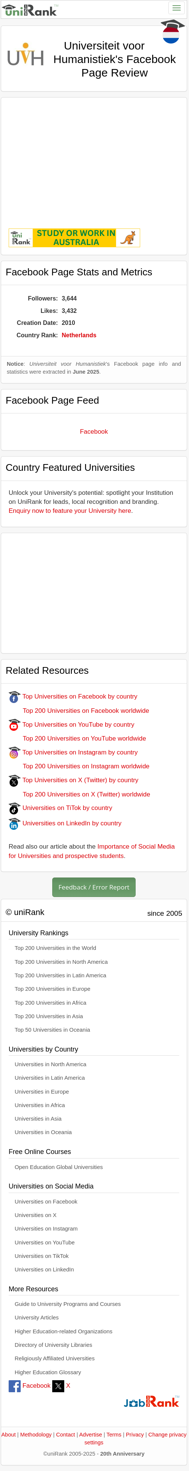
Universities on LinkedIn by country (65, 823)
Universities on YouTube (45, 1243)
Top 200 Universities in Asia (49, 1016)
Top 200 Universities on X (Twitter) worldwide (79, 794)
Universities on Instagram (46, 1229)
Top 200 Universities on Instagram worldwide (79, 766)
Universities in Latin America (50, 1078)
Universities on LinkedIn (44, 1270)
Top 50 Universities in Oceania (52, 1030)
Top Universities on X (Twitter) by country (73, 780)
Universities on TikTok (42, 1256)
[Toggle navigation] (176, 8)
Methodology (36, 1435)
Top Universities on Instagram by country (73, 752)
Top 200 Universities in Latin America (60, 975)
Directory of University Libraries (53, 1345)
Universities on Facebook (46, 1202)
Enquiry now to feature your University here (70, 510)
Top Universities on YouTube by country (71, 724)
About (9, 1435)
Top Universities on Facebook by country (73, 696)
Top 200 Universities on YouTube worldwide (77, 738)
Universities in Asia (38, 1119)
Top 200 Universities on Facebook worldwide (79, 710)
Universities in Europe (42, 1092)
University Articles (37, 1318)
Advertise (90, 1435)
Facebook (94, 431)
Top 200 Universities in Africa (50, 1003)
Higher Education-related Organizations (63, 1331)
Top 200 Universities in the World (55, 948)
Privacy (135, 1435)
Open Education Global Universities (59, 1167)
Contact (65, 1435)
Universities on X (36, 1215)
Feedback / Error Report (94, 887)
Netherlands (79, 335)
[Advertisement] (94, 157)
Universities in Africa (40, 1105)
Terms (113, 1435)
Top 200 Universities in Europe (53, 989)
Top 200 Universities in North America (61, 962)
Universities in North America (50, 1064)
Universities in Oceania (43, 1132)
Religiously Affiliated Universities (55, 1358)
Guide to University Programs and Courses (68, 1304)
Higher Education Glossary (48, 1372)
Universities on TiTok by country (60, 807)
